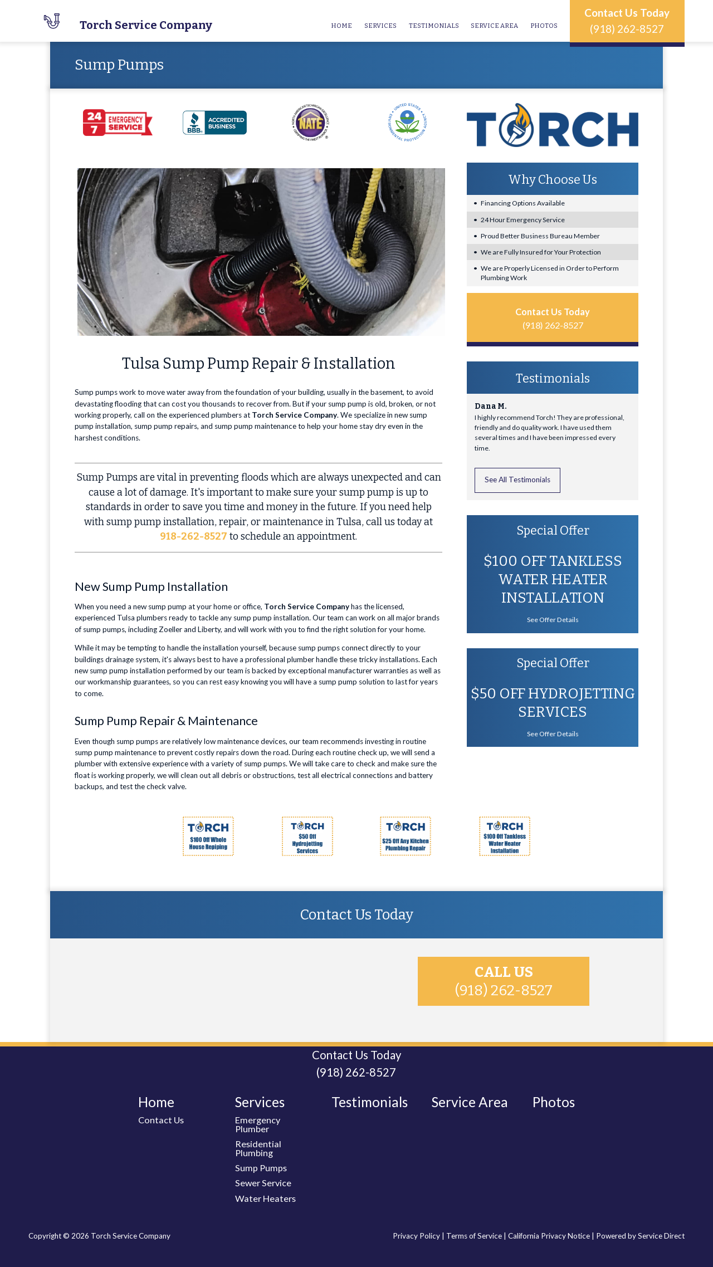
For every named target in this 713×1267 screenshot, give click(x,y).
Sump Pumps (261, 1167)
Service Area (494, 26)
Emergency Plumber (257, 1124)
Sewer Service (263, 1182)
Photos (544, 26)
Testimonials (434, 26)
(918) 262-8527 (627, 28)
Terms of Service (474, 1235)
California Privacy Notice (549, 1235)
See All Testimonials (517, 479)
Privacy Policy (416, 1235)
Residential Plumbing (258, 1148)
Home (341, 26)
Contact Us (161, 1119)
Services (380, 26)
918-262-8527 (193, 536)
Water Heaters (265, 1198)
